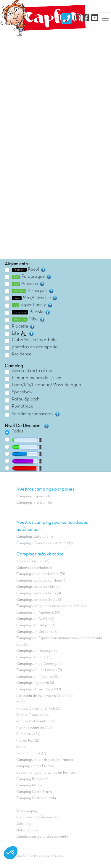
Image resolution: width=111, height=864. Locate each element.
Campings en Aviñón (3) (35, 619)
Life (23, 333)
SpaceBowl (23, 392)
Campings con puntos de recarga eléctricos (51, 606)
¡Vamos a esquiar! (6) (32, 561)
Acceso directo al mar (33, 371)
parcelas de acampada (35, 347)
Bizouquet (33, 291)
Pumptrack (22, 406)
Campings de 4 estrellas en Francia (44, 760)
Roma (21, 747)
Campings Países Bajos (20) (38, 689)
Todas (17, 431)
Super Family (32, 305)
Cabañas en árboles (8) (34, 568)
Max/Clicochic (35, 298)
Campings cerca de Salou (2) (39, 600)
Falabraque (32, 277)
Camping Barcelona (32, 779)
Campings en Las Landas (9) (39, 670)
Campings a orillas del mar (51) (40, 574)
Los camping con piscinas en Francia (45, 772)
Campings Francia (31, 502)
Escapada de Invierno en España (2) (44, 696)
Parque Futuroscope (32, 715)
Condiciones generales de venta (42, 837)
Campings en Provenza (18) (37, 676)
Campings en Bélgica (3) (35, 625)
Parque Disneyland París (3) (38, 708)
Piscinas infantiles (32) (34, 728)
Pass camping (27, 811)
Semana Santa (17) (31, 753)
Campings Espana (30, 496)
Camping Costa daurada (36, 798)
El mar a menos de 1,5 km (36, 378)
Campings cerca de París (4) (38, 593)
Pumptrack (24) (28, 734)
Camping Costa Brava (34, 792)
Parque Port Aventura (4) (35, 721)
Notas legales (27, 830)
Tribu (28, 319)
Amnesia (28, 284)
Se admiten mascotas (36, 414)
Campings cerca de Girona (37, 587)
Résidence (21, 354)
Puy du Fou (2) (27, 740)
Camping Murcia (29, 785)
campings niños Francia (35, 766)
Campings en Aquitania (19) (38, 612)
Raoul (29, 269)
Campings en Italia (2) (33, 657)
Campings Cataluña (32, 537)
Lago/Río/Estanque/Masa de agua (46, 385)
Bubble (31, 312)
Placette (23, 326)
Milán (20, 702)
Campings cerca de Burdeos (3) (41, 580)
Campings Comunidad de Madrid (43, 543)
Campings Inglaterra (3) (35, 683)
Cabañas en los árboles (35, 340)
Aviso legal (24, 824)
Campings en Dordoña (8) (36, 632)
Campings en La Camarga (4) (39, 664)
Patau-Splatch (25, 399)
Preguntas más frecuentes (37, 817)
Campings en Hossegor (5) (37, 651)
